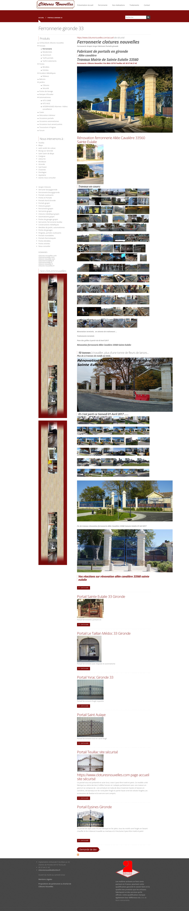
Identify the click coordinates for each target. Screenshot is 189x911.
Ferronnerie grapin (45, 208)
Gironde (41, 164)
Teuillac (41, 143)
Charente (42, 170)
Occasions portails (46, 118)
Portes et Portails (45, 198)
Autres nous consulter (47, 178)
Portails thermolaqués (47, 238)
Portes (41, 64)
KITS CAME (47, 100)
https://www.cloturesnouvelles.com (103, 774)
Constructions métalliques (48, 225)
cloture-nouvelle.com (46, 259)
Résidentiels (47, 52)
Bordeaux (42, 161)
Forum (41, 130)
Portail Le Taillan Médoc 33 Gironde (104, 633)
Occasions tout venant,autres (50, 124)
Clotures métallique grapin (48, 214)
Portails (42, 46)
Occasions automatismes (49, 121)
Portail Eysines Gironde (94, 806)
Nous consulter (44, 246)
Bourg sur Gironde (45, 151)
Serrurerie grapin (45, 211)
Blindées (46, 67)
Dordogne (42, 172)
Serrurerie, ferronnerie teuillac (50, 222)
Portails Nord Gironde (47, 200)
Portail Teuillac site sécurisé (97, 751)
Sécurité (46, 88)
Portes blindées (44, 241)
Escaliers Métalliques (47, 73)
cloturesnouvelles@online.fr (49, 870)
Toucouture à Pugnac (47, 127)
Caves (41, 112)
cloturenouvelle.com (46, 257)
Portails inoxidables (46, 235)
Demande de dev (88, 849)
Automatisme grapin (46, 216)
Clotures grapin (44, 206)
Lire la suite (84, 588)
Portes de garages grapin (48, 219)
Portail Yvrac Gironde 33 (95, 677)
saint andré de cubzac (47, 148)
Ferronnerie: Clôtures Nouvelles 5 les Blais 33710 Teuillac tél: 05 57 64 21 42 (107, 63)
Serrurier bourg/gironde (47, 189)
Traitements (134, 5)
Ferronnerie (102, 5)
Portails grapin (44, 203)
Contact (147, 5)
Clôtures (46, 85)
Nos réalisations (118, 5)
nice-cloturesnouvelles (53, 271)
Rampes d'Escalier (46, 94)
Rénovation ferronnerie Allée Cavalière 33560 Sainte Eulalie (111, 139)
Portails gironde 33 (55, 18)
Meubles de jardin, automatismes (51, 227)
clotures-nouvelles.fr (46, 266)
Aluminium (47, 55)
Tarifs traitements (50, 61)
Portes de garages (45, 230)
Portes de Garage (46, 91)
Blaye (40, 145)
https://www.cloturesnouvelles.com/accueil (95, 37)
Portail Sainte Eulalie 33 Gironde (101, 596)
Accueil (41, 18)
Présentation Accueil (85, 5)
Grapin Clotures (44, 187)
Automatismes (45, 97)
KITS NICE (46, 103)
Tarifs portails (48, 58)
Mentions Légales (45, 879)
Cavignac (41, 156)
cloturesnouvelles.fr (46, 260)
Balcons (42, 79)
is (99, 850)
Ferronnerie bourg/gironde (49, 192)
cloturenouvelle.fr (45, 262)
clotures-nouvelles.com (47, 255)
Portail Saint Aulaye (91, 714)
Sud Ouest (42, 167)
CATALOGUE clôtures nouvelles (51, 43)
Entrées (45, 70)
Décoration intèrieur (47, 115)
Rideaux (46, 76)
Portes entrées (44, 243)
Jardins (42, 82)
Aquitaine (42, 175)
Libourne (42, 159)
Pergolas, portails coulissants (49, 233)
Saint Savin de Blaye (46, 153)
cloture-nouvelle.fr (45, 264)
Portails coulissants (46, 195)
